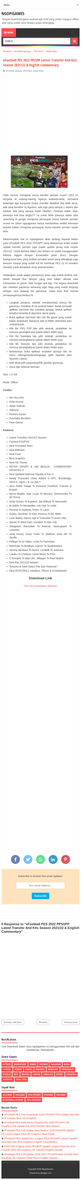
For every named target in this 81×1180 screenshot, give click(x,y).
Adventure (20, 1064)
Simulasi (48, 1074)
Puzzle (7, 1074)
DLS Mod (7, 1095)
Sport (59, 1074)
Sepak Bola (38, 71)
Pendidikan (68, 1069)
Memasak (53, 1069)
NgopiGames (12, 13)
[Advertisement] (40, 114)
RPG (16, 1074)
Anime (33, 1064)
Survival (8, 1079)
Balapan (56, 1064)
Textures (52, 586)
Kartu (28, 1069)
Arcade (43, 1064)
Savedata (40, 586)
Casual (7, 1069)
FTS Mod (48, 1095)
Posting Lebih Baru (13, 1022)
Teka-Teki (21, 1079)
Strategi (71, 1074)
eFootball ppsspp (14, 71)
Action (6, 1064)
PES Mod (27, 71)
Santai (36, 1074)
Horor (18, 1069)
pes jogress (34, 1100)
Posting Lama (70, 1022)
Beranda (43, 1022)
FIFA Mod (20, 1095)
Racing (25, 1074)
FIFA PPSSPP (34, 1095)
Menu (8, 32)
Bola (67, 1064)
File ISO (28, 586)
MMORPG (40, 1069)
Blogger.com (45, 1173)
